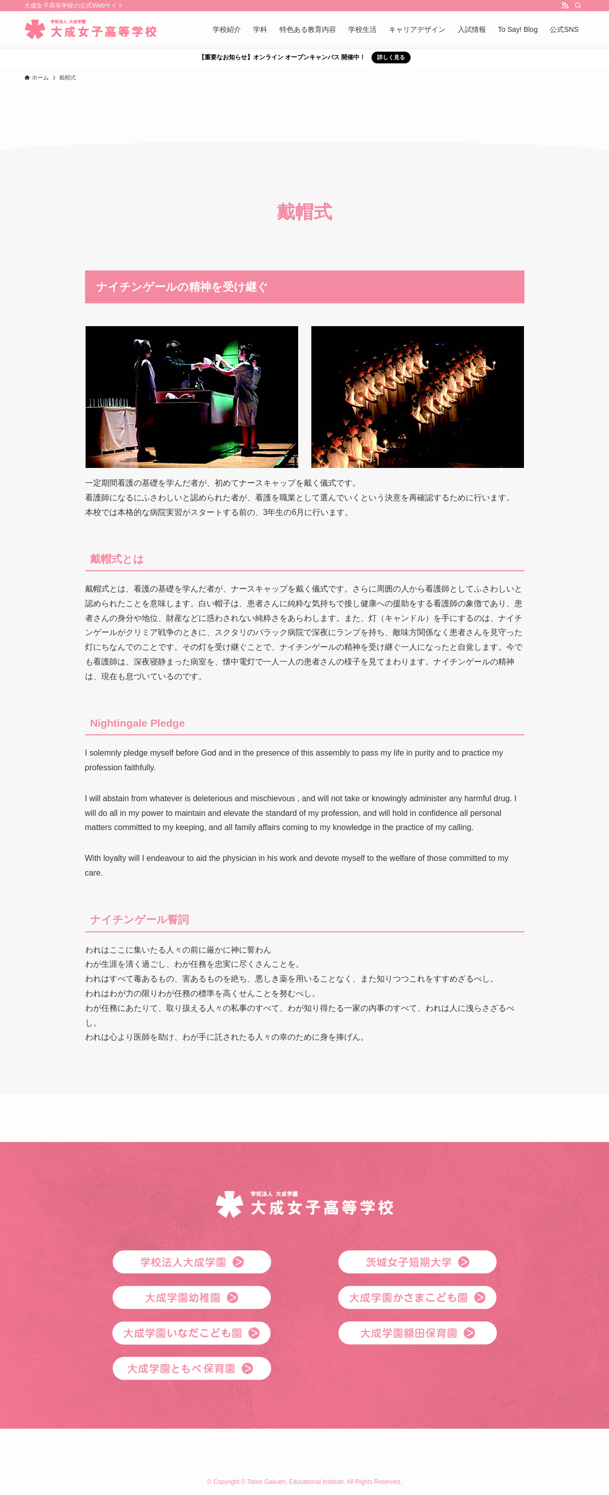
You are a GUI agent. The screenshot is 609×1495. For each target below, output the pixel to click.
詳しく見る (391, 57)
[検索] (578, 5)
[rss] (565, 5)
